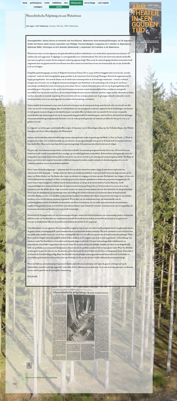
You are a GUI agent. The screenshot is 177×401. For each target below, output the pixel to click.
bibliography (76, 3)
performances (35, 3)
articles (59, 7)
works (47, 3)
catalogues (38, 7)
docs (66, 3)
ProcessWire (99, 397)
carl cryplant (103, 3)
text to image (89, 3)
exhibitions (56, 3)
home (25, 3)
